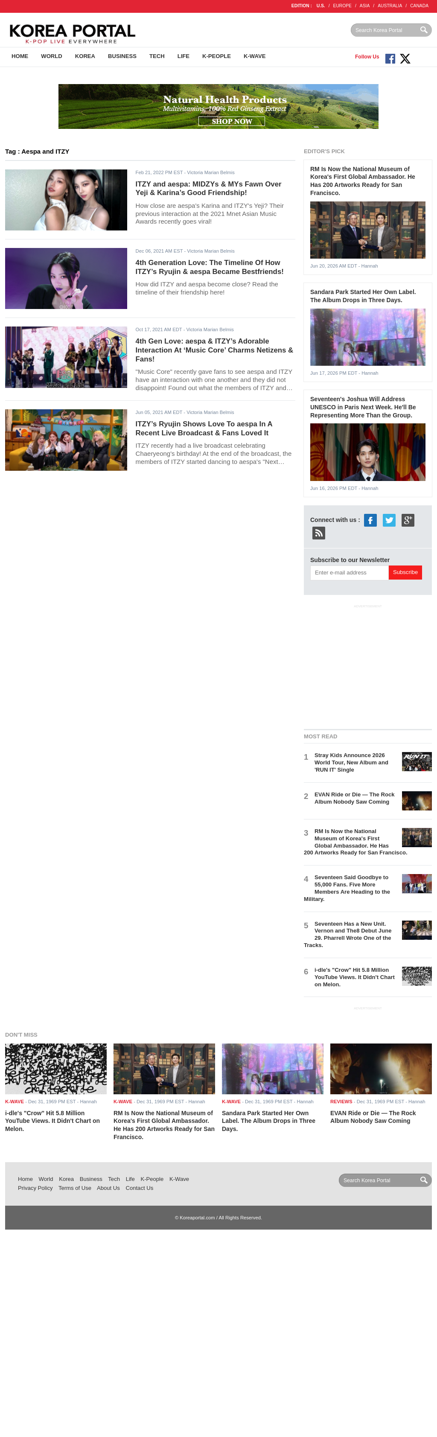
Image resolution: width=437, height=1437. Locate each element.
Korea (85, 56)
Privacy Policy (35, 1188)
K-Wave (254, 56)
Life (183, 56)
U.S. (321, 5)
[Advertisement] (368, 665)
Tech (157, 56)
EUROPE (342, 5)
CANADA (419, 5)
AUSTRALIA (390, 5)
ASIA (365, 5)
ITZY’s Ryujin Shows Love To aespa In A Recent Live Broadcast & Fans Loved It (204, 428)
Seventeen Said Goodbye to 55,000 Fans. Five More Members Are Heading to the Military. (347, 888)
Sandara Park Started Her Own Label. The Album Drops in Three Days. (268, 1121)
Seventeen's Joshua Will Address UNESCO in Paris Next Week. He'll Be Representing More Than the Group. (363, 407)
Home (20, 56)
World (51, 56)
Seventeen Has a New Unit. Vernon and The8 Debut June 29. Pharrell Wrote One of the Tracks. (347, 935)
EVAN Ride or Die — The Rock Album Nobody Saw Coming (354, 798)
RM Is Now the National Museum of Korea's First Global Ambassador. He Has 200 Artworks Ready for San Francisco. (356, 842)
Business (122, 56)
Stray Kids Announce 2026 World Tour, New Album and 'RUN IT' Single (351, 762)
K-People (216, 56)
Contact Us (139, 1188)
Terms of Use (74, 1188)
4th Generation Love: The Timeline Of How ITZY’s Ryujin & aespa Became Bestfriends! (210, 267)
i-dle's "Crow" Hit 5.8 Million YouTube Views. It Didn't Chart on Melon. (355, 977)
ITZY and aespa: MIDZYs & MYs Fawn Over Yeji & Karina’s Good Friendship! (209, 188)
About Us (108, 1188)
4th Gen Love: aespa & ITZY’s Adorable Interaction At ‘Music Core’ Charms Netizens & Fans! (215, 350)
